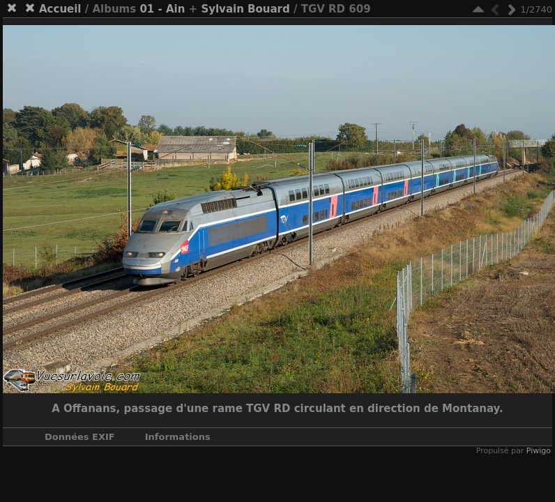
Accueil (60, 9)
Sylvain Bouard (245, 9)
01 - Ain (162, 9)
